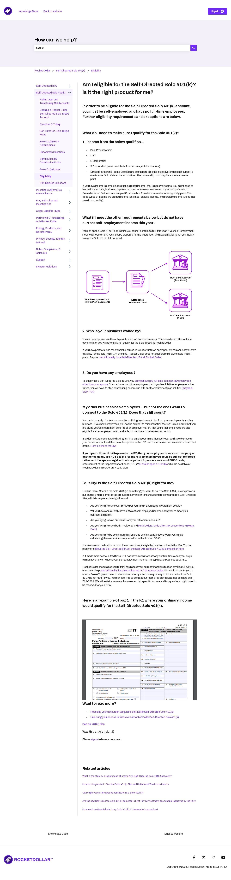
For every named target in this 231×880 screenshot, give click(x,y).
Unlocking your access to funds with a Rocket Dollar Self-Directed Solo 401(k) (134, 717)
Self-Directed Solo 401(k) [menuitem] (50, 92)
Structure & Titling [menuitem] (50, 124)
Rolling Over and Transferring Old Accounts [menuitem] (54, 101)
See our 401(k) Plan (93, 724)
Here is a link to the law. (103, 446)
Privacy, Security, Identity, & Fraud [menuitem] (50, 240)
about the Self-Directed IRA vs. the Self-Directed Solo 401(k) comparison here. (139, 548)
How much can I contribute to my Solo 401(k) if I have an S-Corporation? (120, 809)
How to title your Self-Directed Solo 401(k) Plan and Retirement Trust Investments (125, 784)
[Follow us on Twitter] (204, 857)
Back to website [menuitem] (173, 833)
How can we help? (55, 40)
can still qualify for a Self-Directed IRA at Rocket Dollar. (130, 357)
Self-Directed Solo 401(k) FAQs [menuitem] (54, 133)
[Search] (193, 48)
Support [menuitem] (40, 259)
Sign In (217, 11)
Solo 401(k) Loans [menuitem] (50, 169)
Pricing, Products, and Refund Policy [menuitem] (48, 230)
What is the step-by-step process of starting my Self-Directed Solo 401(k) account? (127, 776)
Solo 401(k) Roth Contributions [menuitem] (49, 143)
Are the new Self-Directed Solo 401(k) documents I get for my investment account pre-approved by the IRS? (139, 801)
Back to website (52, 11)
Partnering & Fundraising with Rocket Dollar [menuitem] (50, 219)
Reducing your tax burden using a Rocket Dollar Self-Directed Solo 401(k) (132, 711)
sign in (94, 739)
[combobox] (112, 48)
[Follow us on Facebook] (194, 857)
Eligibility (96, 70)
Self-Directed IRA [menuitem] (46, 85)
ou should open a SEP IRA (153, 464)
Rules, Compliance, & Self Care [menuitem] (48, 251)
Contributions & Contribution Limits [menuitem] (50, 160)
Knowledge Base (28, 11)
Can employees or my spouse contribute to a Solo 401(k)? (112, 793)
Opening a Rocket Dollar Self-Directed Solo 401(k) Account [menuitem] (54, 114)
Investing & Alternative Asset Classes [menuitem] (49, 192)
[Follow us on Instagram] (213, 857)
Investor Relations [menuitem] (46, 266)
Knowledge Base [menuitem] (58, 833)
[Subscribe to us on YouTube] (223, 857)
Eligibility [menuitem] (45, 176)
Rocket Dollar (42, 70)
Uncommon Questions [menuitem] (52, 152)
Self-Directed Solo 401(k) (70, 70)
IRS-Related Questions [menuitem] (53, 183)
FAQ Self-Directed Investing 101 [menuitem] (46, 202)
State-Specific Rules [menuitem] (48, 210)
